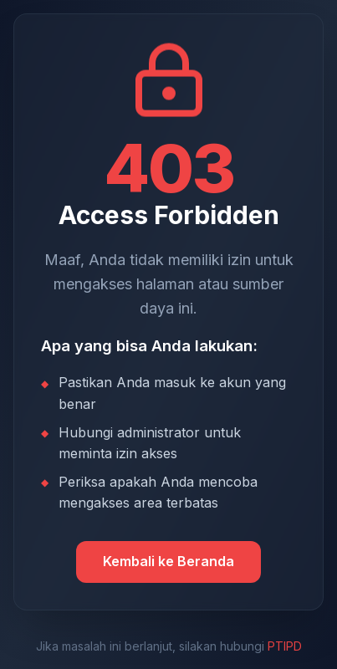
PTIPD (285, 646)
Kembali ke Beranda (168, 561)
